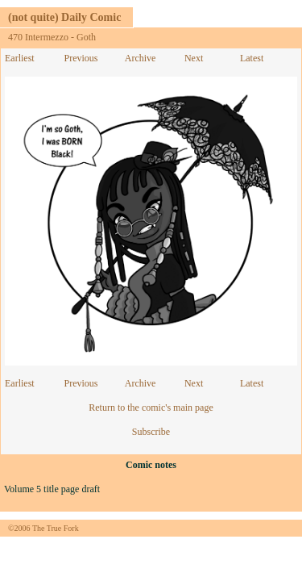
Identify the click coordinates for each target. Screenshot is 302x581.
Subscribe (151, 431)
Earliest (20, 58)
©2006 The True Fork (43, 528)
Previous (80, 58)
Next (193, 58)
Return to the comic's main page (151, 407)
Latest (251, 58)
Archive (140, 58)
